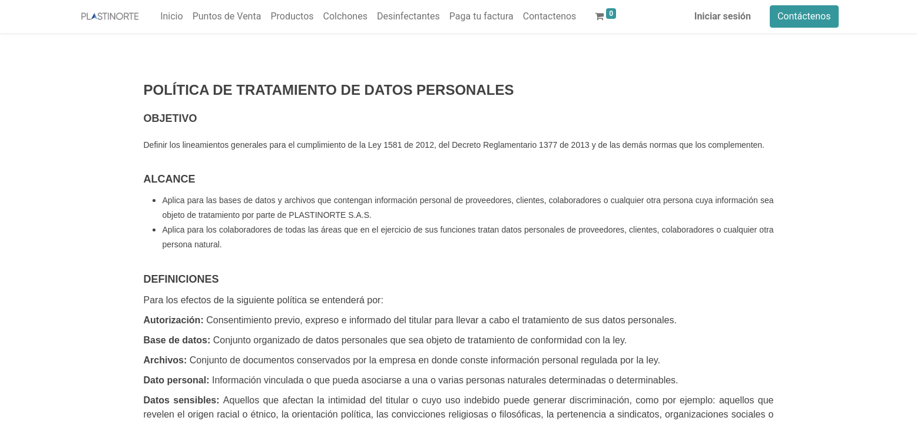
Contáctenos (804, 16)
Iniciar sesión (722, 16)
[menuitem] (171, 16)
